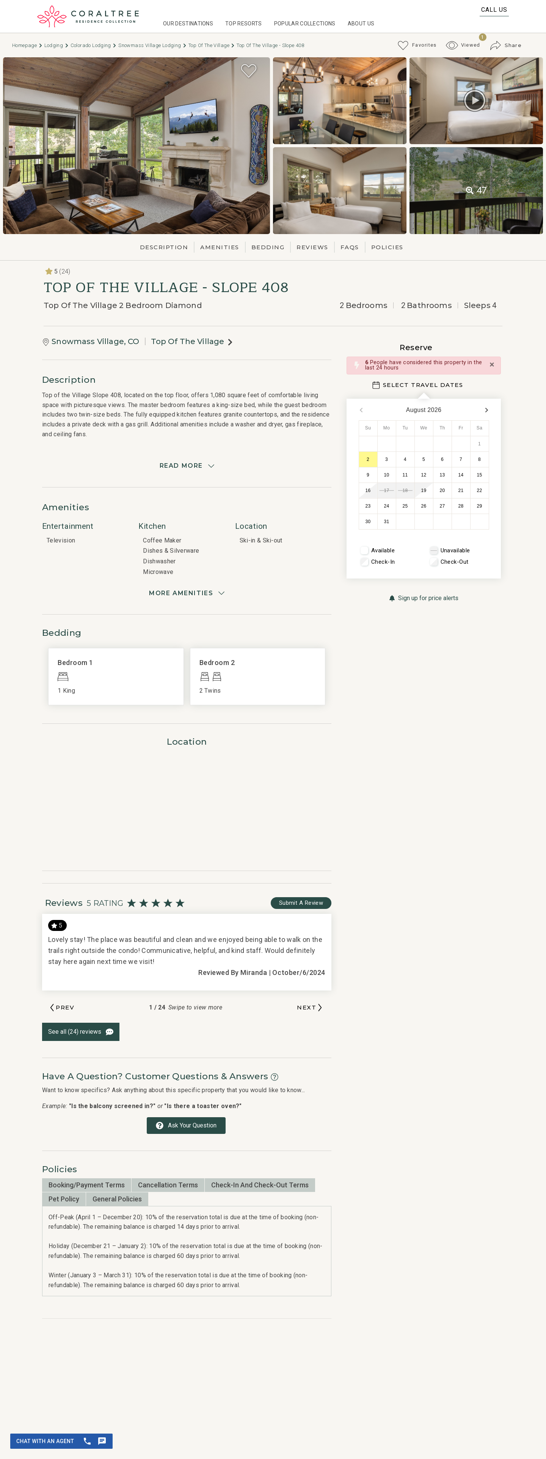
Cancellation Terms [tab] (168, 1185)
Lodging (56, 45)
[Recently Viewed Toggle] (463, 45)
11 (405, 475)
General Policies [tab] (117, 1199)
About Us (361, 23)
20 (442, 490)
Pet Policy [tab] (64, 1199)
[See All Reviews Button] (80, 1032)
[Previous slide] (61, 1007)
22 (479, 490)
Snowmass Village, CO (95, 341)
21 (461, 490)
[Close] (492, 364)
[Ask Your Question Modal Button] (186, 1125)
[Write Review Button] (301, 903)
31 (386, 521)
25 (405, 506)
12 (424, 475)
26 (424, 506)
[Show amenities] (186, 593)
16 (368, 490)
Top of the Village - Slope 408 (270, 45)
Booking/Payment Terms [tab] (87, 1185)
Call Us (494, 9)
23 (368, 506)
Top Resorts (243, 23)
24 (386, 506)
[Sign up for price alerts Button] (424, 598)
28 (461, 506)
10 (386, 475)
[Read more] (186, 466)
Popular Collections (305, 23)
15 (479, 475)
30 (368, 521)
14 (461, 475)
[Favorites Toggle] (417, 45)
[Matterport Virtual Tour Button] (474, 100)
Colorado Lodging (94, 45)
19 (424, 490)
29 (479, 506)
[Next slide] (310, 1007)
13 (442, 475)
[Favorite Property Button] (248, 71)
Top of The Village (211, 45)
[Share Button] (505, 45)
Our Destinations (188, 23)
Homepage (27, 45)
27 (442, 506)
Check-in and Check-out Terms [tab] (260, 1185)
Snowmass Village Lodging (152, 45)
